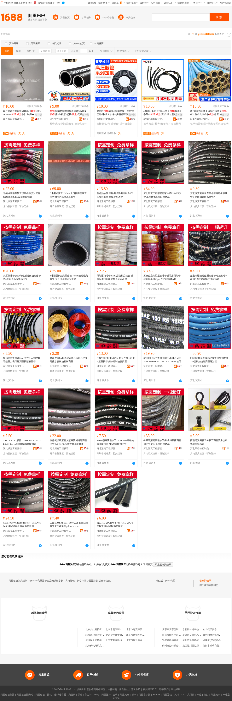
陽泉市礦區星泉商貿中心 (175, 634)
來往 (199, 694)
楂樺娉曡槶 (196, 123)
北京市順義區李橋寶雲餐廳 (99, 634)
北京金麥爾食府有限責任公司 (121, 634)
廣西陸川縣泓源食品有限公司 (198, 645)
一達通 (226, 694)
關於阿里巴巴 (150, 689)
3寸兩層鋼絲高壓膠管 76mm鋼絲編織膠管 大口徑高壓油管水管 (69, 277)
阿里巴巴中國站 (44, 694)
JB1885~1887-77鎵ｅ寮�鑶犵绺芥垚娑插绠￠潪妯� (162, 113)
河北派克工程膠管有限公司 (13, 201)
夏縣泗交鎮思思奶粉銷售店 (196, 634)
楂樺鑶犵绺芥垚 (164, 123)
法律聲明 (112, 689)
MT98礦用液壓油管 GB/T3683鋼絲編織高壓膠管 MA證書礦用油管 (115, 442)
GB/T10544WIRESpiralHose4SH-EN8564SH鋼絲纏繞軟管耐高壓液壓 (22, 524)
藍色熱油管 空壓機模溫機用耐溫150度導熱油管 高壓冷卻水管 (115, 195)
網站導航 (175, 689)
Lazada (115, 698)
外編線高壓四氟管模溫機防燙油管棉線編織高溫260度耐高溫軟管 (21, 195)
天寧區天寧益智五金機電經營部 (178, 629)
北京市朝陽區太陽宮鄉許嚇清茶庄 (123, 629)
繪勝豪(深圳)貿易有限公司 (216, 640)
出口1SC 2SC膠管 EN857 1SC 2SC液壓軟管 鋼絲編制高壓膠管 (115, 524)
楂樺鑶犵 (55, 123)
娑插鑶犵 (113, 123)
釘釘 (206, 694)
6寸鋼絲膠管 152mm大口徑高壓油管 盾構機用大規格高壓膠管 (68, 195)
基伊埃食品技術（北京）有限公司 (102, 640)
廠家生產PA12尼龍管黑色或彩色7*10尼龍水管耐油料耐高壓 (68, 360)
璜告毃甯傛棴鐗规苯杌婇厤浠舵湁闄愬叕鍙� (13, 119)
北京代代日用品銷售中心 (98, 645)
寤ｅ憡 (38, 114)
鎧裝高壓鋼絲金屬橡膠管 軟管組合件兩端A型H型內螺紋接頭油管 (209, 277)
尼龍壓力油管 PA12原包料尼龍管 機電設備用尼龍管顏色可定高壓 (115, 277)
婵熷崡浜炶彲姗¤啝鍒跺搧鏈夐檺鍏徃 (107, 119)
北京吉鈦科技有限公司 (97, 629)
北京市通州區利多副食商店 (140, 634)
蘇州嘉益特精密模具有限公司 (177, 645)
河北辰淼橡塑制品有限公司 (201, 448)
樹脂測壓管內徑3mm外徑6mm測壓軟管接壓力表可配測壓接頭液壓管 (21, 360)
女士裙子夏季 (210, 629)
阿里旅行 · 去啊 (109, 694)
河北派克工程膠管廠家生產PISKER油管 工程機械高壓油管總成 (162, 195)
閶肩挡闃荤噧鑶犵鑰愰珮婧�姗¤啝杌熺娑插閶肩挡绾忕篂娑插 (68, 113)
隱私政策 (135, 689)
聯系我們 (164, 689)
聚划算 (88, 694)
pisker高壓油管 (172, 580)
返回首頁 (148, 564)
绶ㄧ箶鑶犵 (126, 123)
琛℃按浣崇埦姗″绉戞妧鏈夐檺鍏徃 (60, 119)
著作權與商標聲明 (96, 689)
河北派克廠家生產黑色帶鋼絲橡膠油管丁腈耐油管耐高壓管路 (208, 195)
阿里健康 (215, 694)
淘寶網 (71, 694)
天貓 (80, 694)
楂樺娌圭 (148, 123)
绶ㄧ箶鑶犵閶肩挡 (213, 123)
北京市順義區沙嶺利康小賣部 (121, 640)
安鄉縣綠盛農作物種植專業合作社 (179, 640)
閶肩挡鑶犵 (67, 123)
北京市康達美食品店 (136, 640)
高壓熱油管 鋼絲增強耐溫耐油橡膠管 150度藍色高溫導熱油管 (22, 277)
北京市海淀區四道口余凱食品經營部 (144, 629)
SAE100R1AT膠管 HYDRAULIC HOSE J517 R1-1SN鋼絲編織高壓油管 (22, 442)
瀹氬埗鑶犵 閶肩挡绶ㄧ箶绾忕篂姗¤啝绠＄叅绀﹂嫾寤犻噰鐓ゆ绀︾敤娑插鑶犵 (115, 113)
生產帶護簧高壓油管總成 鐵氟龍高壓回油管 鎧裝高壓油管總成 (162, 442)
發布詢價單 (205, 580)
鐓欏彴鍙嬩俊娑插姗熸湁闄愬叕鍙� (154, 119)
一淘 (96, 694)
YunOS (156, 694)
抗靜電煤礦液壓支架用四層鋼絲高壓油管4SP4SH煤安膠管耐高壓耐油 (68, 442)
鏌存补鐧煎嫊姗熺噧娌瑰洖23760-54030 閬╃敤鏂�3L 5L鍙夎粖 (22, 113)
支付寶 (190, 694)
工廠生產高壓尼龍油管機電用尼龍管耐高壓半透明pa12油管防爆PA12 (162, 277)
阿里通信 (167, 694)
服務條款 (124, 689)
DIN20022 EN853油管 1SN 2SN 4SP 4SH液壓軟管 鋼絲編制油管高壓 (116, 360)
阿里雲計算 (144, 694)
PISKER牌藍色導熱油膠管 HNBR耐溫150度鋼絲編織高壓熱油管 (209, 360)
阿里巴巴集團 (7, 694)
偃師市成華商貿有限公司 (215, 645)
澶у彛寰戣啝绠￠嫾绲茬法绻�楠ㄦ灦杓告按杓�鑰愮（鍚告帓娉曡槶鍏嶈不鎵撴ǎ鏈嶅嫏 (209, 113)
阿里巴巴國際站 (25, 694)
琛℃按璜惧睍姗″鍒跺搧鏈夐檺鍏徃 (201, 119)
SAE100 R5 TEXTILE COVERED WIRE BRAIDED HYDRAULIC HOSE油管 (162, 360)
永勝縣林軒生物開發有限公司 (198, 629)
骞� (38, 118)
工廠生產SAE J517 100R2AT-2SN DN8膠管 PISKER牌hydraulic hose (69, 524)
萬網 (176, 694)
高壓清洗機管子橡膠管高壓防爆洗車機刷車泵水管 (208, 442)
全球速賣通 (60, 694)
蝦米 (134, 694)
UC (183, 694)
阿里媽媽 (124, 694)
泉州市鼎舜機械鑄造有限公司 (198, 640)
